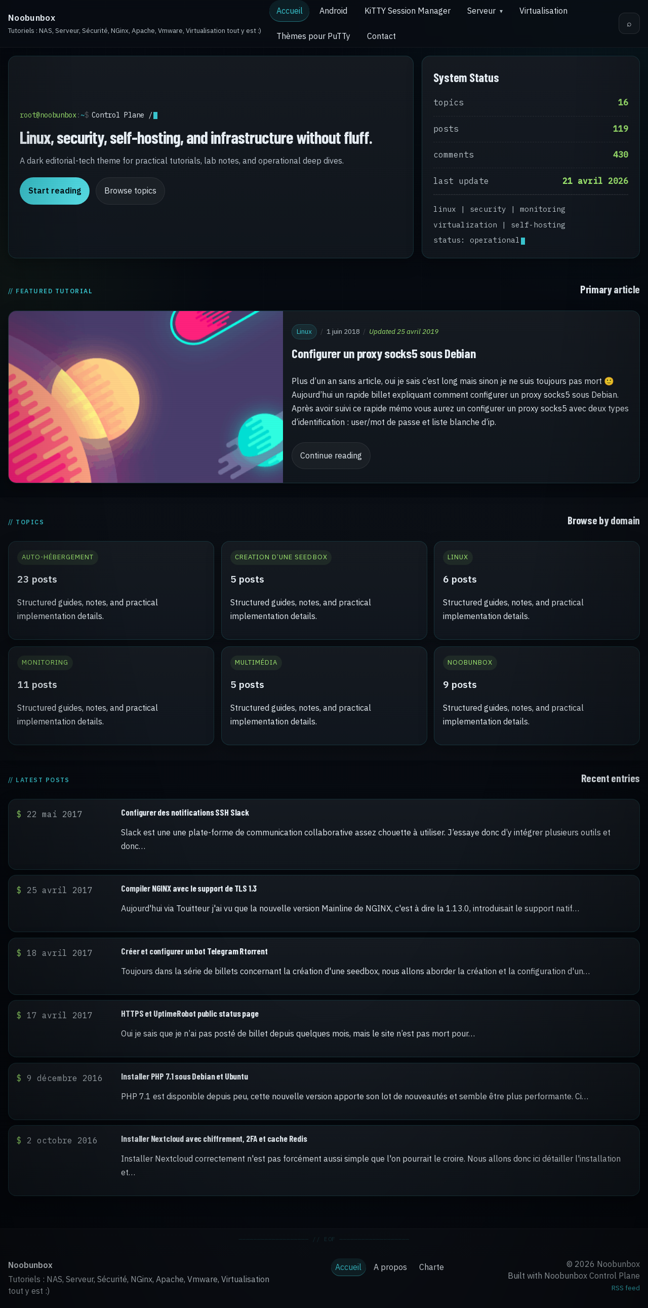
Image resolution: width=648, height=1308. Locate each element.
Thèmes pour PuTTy (313, 36)
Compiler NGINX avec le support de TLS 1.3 (189, 888)
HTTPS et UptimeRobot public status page (189, 1013)
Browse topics (130, 190)
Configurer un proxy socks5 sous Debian (383, 353)
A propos (390, 1267)
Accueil (289, 11)
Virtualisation (543, 11)
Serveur (481, 11)
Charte (431, 1267)
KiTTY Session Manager (407, 11)
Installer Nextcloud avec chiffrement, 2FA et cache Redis (214, 1138)
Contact (381, 36)
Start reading (54, 190)
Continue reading (331, 455)
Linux (304, 331)
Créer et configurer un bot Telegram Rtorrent (194, 951)
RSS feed (626, 1287)
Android (333, 11)
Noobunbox (31, 17)
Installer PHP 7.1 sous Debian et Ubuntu (184, 1076)
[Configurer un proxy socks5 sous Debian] (146, 397)
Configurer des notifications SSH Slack (185, 812)
